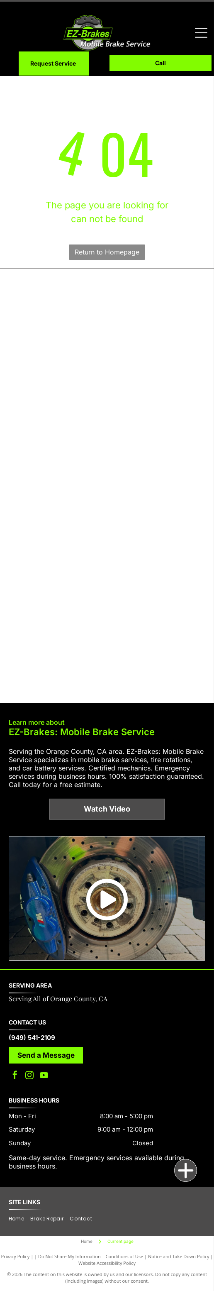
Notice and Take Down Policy (178, 1256)
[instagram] (29, 1076)
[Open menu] (201, 33)
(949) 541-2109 (32, 1038)
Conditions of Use (124, 1256)
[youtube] (44, 1076)
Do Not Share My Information (69, 1256)
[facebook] (15, 1076)
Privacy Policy (15, 1256)
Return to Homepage (107, 252)
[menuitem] (19, 1219)
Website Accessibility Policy (107, 1263)
